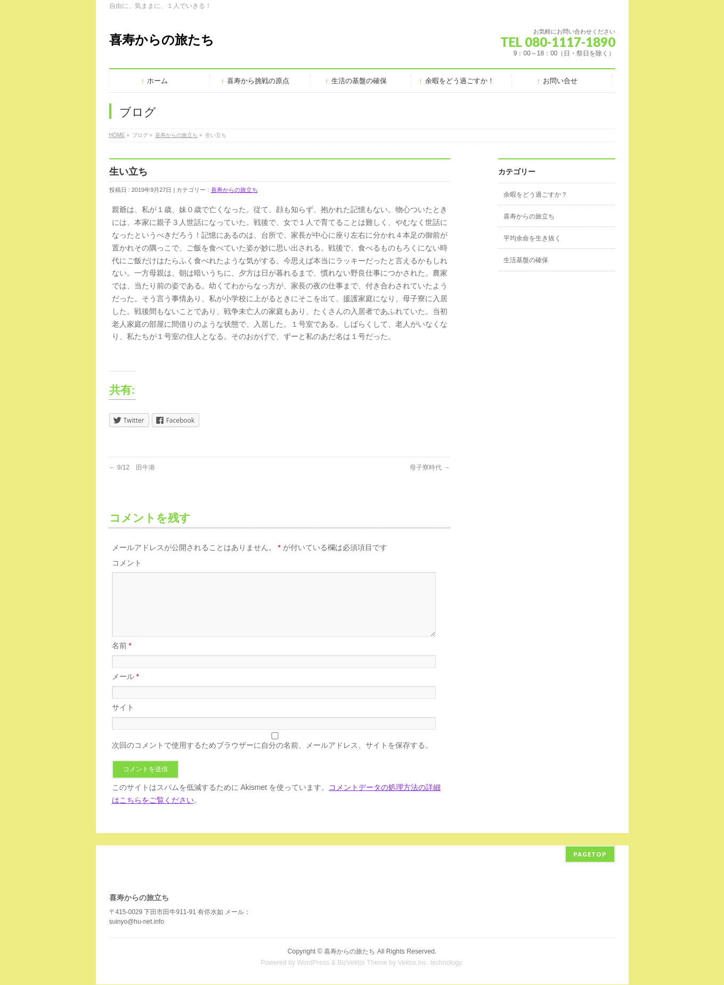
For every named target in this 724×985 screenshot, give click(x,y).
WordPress (313, 963)
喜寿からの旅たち (161, 40)
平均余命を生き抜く (532, 238)
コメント (127, 563)
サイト (123, 720)
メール (125, 689)
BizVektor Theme (362, 963)
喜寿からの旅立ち (176, 135)
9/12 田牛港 (132, 467)
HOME (117, 135)
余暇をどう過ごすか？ (535, 194)
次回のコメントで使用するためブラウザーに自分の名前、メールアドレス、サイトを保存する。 (272, 758)
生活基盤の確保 (525, 260)
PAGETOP (590, 854)
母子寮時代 (430, 467)
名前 (122, 658)
